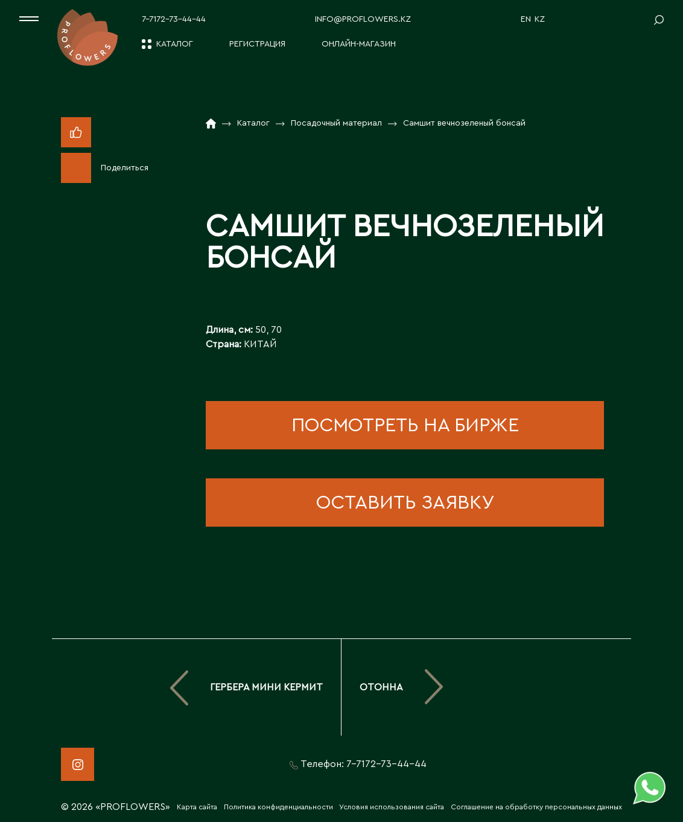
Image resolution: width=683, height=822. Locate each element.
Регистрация (257, 44)
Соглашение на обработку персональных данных (536, 807)
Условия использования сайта (391, 807)
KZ (540, 19)
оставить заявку (405, 502)
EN (526, 19)
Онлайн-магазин (359, 44)
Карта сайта (197, 807)
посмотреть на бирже (405, 425)
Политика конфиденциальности (278, 807)
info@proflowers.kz (363, 19)
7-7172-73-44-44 (174, 19)
